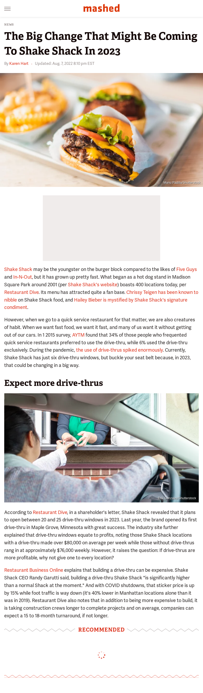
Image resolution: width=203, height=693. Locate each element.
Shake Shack (18, 269)
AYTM (78, 335)
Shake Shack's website (92, 285)
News (9, 24)
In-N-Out (22, 277)
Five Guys (186, 269)
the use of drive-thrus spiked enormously (119, 350)
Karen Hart (19, 63)
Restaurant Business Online (33, 570)
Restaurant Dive (21, 292)
